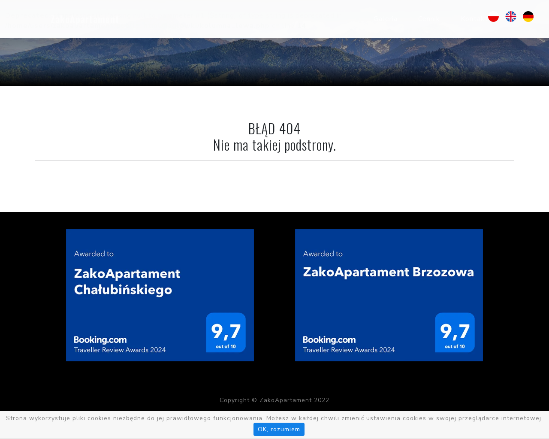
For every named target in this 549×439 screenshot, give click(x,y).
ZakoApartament (85, 19)
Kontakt (474, 19)
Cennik (429, 19)
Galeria (386, 19)
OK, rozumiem (279, 429)
